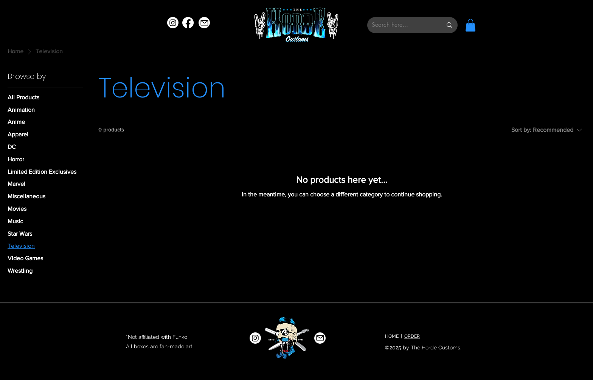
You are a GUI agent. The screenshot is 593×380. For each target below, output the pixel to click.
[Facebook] (188, 22)
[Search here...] (401, 25)
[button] (470, 25)
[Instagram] (173, 22)
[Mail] (204, 22)
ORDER (412, 336)
